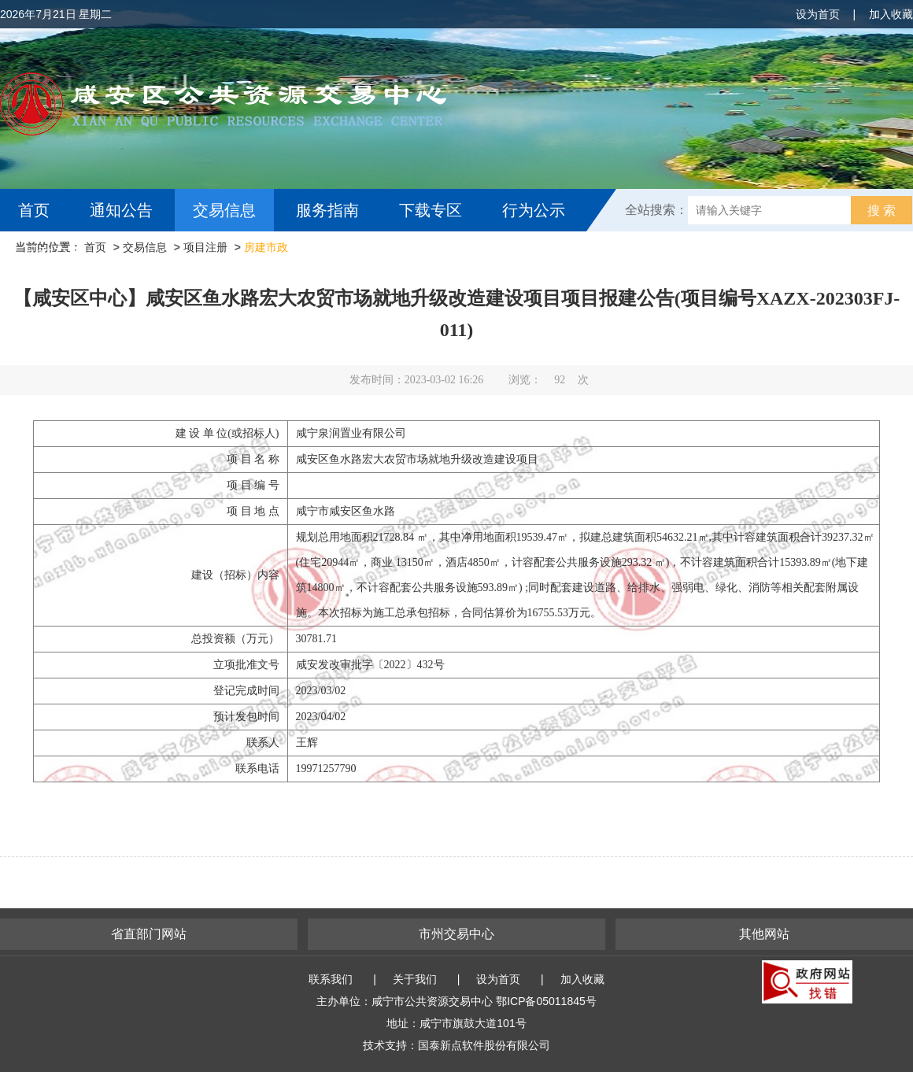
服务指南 (327, 210)
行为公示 (533, 210)
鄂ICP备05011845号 (546, 1001)
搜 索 (881, 210)
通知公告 (121, 210)
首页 (34, 210)
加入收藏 (891, 14)
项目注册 (205, 247)
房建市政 (266, 247)
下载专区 (430, 210)
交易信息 (224, 210)
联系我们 (331, 979)
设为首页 (818, 14)
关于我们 (415, 979)
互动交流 (53, 252)
